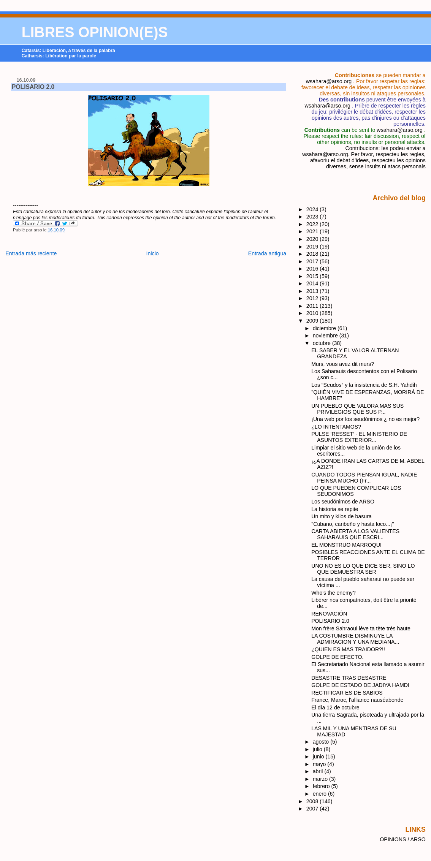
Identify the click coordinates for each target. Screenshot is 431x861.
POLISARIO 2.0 (33, 87)
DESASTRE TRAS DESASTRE (349, 678)
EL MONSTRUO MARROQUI (346, 545)
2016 (313, 269)
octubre (322, 343)
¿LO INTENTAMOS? (336, 427)
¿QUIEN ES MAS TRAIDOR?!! (348, 649)
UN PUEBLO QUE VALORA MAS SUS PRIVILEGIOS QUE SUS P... (357, 409)
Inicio (152, 253)
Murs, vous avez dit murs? (342, 364)
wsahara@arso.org (329, 81)
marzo (321, 779)
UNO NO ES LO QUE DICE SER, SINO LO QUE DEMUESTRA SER (363, 569)
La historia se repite (334, 509)
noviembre (326, 335)
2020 (313, 239)
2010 (313, 313)
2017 (313, 261)
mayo (320, 764)
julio (318, 749)
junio (319, 756)
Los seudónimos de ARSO (342, 502)
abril (319, 771)
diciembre (325, 328)
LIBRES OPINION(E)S (95, 32)
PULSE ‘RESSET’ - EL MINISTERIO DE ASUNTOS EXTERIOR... (359, 437)
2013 (313, 291)
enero (320, 794)
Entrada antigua (267, 253)
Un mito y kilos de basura (341, 516)
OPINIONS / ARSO (403, 839)
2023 (313, 217)
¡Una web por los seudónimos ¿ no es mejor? (365, 419)
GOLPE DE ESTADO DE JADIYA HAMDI (360, 685)
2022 (313, 224)
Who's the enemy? (333, 593)
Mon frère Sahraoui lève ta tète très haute (360, 628)
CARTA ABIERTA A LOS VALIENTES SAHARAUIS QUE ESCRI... (355, 534)
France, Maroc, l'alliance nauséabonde (357, 700)
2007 (313, 809)
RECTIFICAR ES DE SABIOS (347, 693)
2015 (313, 276)
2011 (313, 306)
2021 (313, 231)
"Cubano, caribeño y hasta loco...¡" (352, 524)
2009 (313, 321)
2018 (313, 254)
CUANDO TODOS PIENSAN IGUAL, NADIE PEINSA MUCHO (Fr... (364, 478)
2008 (313, 801)
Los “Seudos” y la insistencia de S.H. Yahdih (364, 385)
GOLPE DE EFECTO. (337, 657)
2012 (313, 298)
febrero (322, 786)
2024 (313, 209)
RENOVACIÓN (329, 614)
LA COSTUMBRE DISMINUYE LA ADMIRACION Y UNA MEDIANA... (355, 639)
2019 (313, 247)
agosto (321, 742)
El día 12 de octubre (335, 707)
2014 (313, 283)
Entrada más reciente (31, 253)
